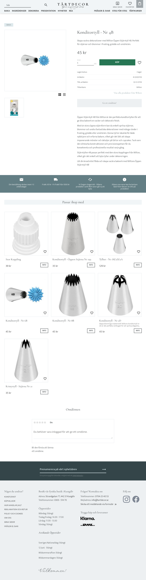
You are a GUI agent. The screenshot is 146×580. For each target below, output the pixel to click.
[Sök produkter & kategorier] (23, 5)
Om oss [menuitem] (7, 518)
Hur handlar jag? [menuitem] (13, 505)
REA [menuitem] (71, 11)
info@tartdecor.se (100, 500)
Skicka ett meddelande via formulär (99, 504)
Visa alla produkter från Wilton (128, 92)
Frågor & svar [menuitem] (102, 11)
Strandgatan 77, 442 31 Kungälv (60, 496)
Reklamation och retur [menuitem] (16, 509)
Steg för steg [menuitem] (119, 11)
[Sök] (46, 5)
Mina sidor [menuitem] (117, 7)
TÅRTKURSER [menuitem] (135, 11)
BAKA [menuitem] (7, 11)
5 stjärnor (45, 422)
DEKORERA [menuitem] (33, 11)
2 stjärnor (37, 422)
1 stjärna (35, 422)
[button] (130, 5)
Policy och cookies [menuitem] (13, 513)
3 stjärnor (40, 422)
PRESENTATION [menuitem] (48, 11)
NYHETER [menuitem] (62, 11)
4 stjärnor (42, 422)
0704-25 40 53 (102, 496)
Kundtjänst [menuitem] (10, 497)
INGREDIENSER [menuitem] (19, 11)
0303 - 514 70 (60, 500)
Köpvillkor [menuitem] (9, 501)
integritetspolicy (77, 475)
